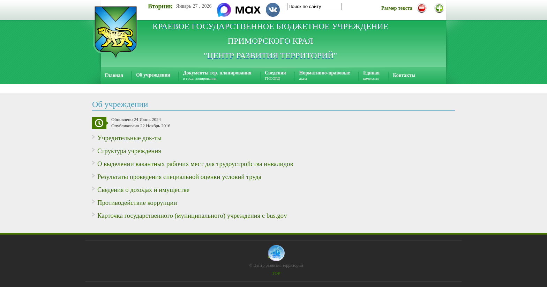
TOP (276, 273)
